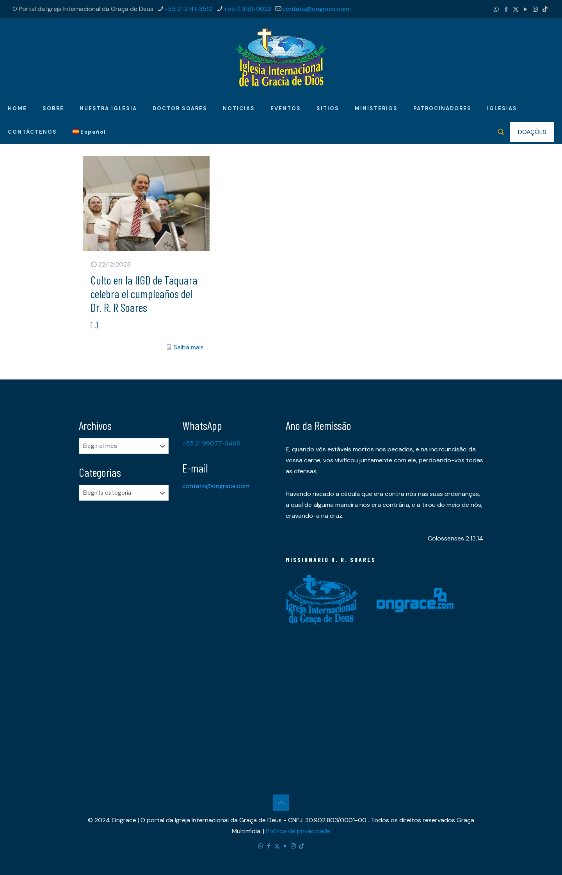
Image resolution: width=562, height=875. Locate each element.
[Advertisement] (126, 629)
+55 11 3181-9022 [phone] (247, 9)
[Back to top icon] (281, 802)
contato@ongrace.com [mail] (315, 9)
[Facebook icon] (506, 9)
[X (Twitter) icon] (516, 9)
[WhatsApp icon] (496, 9)
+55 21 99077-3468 (211, 443)
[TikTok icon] (545, 9)
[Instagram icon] (535, 9)
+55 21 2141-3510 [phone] (188, 9)
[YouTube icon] (525, 9)
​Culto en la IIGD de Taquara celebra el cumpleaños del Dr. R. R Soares (144, 293)
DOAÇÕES (532, 132)
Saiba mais (189, 347)
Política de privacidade (298, 831)
